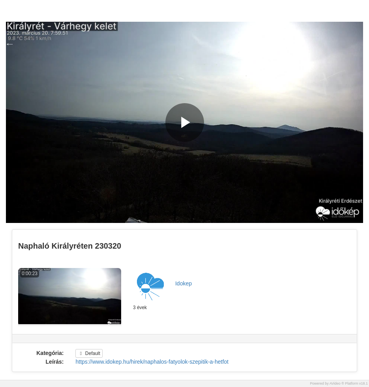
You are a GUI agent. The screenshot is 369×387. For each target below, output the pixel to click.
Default (89, 353)
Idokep (183, 283)
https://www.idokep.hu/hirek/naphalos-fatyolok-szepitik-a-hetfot (152, 362)
